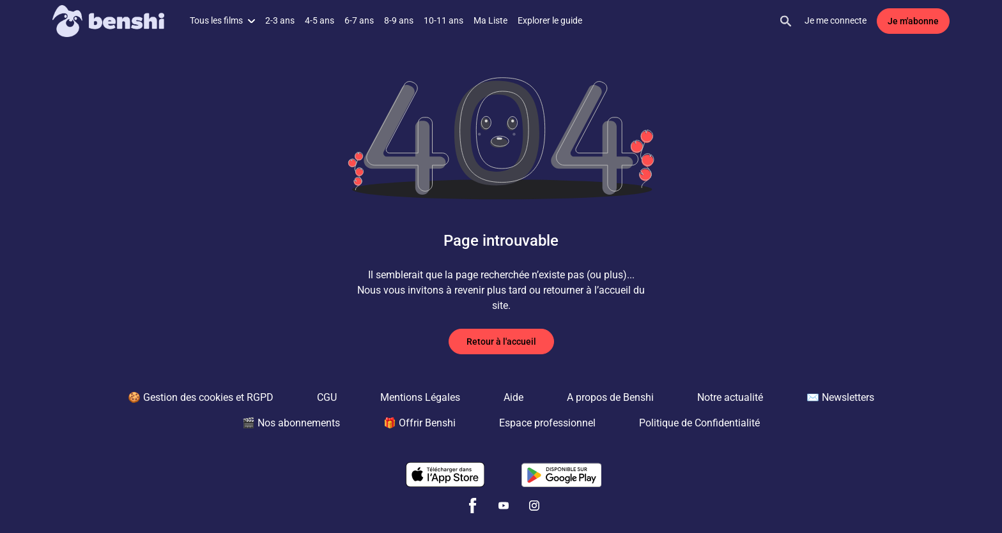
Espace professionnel (547, 423)
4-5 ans (319, 20)
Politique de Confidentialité (699, 423)
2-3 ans (280, 20)
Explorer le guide (550, 20)
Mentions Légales (420, 397)
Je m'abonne (913, 21)
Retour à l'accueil (501, 341)
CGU (327, 397)
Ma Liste (490, 20)
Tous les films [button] (222, 20)
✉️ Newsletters (840, 397)
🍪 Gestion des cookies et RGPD (201, 397)
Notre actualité (730, 397)
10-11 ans (443, 20)
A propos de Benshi (610, 397)
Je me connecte (836, 20)
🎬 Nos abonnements (291, 423)
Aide (513, 397)
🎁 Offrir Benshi (419, 423)
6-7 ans (359, 20)
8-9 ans (398, 20)
